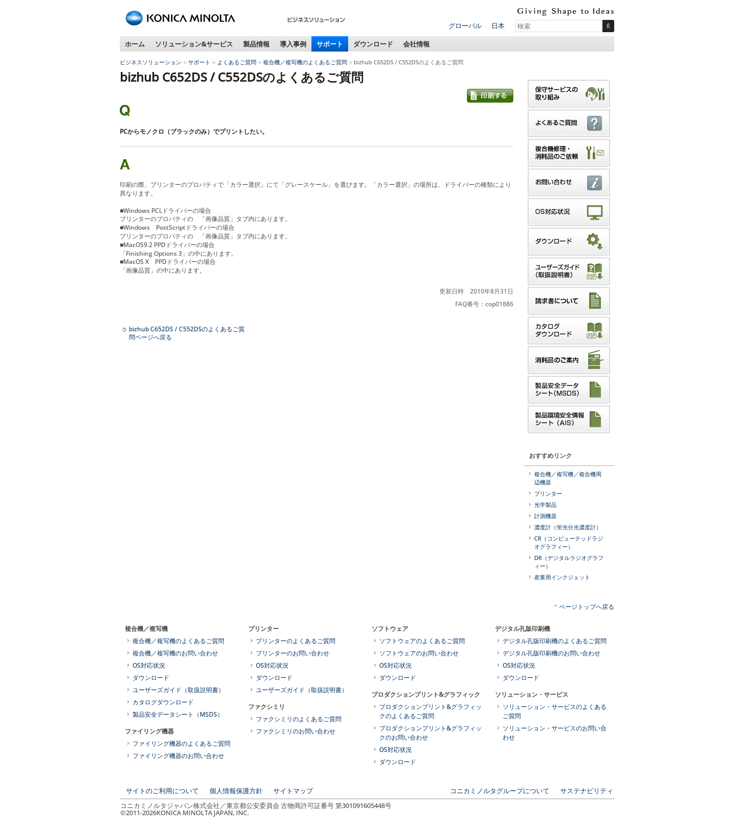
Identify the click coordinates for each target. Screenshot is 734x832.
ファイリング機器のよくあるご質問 (181, 743)
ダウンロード (373, 43)
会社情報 (416, 43)
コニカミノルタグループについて (499, 790)
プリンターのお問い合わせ (292, 653)
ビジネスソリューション (150, 62)
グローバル (465, 25)
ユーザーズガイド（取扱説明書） (178, 690)
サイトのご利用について (162, 790)
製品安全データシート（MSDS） (178, 714)
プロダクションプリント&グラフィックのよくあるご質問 (430, 711)
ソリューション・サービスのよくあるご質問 (555, 711)
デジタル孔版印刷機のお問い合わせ (551, 653)
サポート (330, 43)
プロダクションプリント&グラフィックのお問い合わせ (430, 733)
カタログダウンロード (163, 702)
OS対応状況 (149, 665)
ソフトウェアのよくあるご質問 (422, 641)
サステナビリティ (586, 790)
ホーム (135, 43)
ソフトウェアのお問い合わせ (419, 653)
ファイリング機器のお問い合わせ (178, 755)
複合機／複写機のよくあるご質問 (305, 62)
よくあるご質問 (236, 62)
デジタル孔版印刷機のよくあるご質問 (555, 641)
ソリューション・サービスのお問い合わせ (555, 733)
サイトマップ (293, 790)
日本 (498, 25)
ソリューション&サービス (194, 43)
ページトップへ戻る (586, 606)
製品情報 (256, 43)
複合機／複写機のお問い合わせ (175, 653)
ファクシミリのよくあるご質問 (299, 719)
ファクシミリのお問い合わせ (295, 731)
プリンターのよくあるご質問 (295, 641)
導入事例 (293, 43)
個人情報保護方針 (236, 790)
